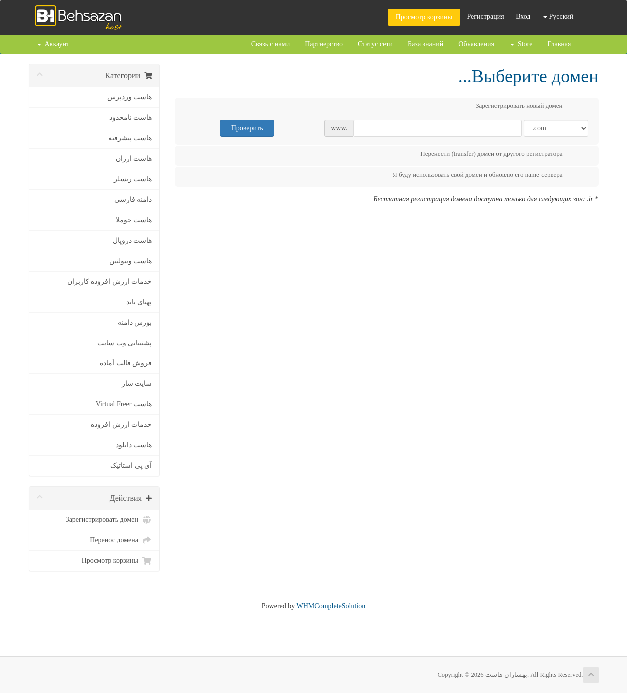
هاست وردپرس (129, 97)
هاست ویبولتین (130, 261)
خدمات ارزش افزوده (121, 424)
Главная (559, 44)
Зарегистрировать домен (109, 520)
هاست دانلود (134, 445)
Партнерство (324, 44)
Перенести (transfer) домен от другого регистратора (499, 154)
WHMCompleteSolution (331, 606)
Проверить (247, 128)
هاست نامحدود (130, 117)
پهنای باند (139, 302)
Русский (558, 16)
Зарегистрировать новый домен (527, 106)
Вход (523, 16)
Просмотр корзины (424, 17)
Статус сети (375, 44)
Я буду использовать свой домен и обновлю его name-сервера (485, 175)
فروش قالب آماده (126, 363)
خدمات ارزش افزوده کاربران (109, 281)
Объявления (476, 44)
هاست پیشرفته (130, 138)
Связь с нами (270, 44)
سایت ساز (137, 383)
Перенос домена (121, 540)
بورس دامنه (135, 322)
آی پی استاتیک (131, 465)
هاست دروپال (132, 240)
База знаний (425, 44)
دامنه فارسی (133, 199)
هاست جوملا (134, 220)
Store (521, 44)
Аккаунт (53, 44)
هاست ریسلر (133, 179)
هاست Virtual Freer (124, 404)
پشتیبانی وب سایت (124, 342)
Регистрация (485, 16)
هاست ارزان (134, 158)
